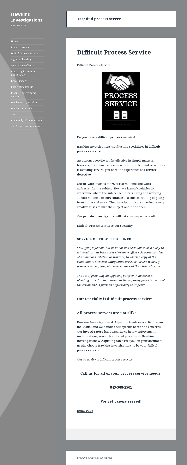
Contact (15, 114)
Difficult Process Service (24, 53)
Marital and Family (22, 108)
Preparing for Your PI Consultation (23, 73)
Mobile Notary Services (24, 102)
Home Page (85, 410)
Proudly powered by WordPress (94, 457)
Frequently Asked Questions (26, 120)
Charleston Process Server (26, 126)
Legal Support (19, 81)
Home (14, 41)
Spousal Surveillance (22, 65)
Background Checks (22, 87)
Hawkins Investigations (26, 17)
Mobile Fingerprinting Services (23, 94)
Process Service (20, 47)
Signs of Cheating (21, 59)
